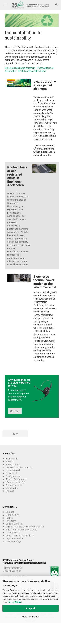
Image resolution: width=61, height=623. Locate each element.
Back (15, 433)
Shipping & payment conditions (21, 529)
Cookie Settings (13, 541)
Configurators (13, 476)
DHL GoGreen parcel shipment (20, 68)
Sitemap (10, 491)
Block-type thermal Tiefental (32, 71)
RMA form (11, 521)
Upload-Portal (13, 470)
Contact (15, 411)
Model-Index (12, 488)
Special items (12, 464)
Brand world (12, 458)
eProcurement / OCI (16, 482)
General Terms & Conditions (20, 535)
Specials (10, 461)
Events (9, 518)
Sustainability (12, 515)
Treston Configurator (16, 479)
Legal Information (15, 538)
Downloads (11, 473)
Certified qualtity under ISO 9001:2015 (25, 526)
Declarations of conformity (19, 467)
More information (30, 616)
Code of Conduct (14, 523)
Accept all (30, 608)
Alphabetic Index (14, 485)
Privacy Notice (14, 602)
